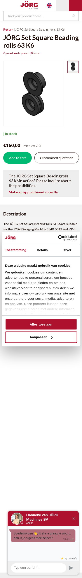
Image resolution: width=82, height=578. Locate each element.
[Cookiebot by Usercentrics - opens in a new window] (58, 238)
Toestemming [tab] (15, 250)
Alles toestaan (41, 324)
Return (8, 29)
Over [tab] (68, 250)
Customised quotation (56, 158)
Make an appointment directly (33, 192)
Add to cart (17, 158)
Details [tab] (42, 250)
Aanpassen (41, 337)
